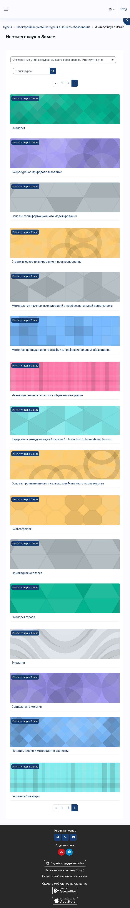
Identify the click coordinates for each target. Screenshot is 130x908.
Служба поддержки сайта (65, 863)
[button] (111, 9)
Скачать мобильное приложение (65, 876)
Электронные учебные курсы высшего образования (53, 27)
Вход (123, 9)
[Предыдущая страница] (56, 83)
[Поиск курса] (31, 71)
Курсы (7, 27)
